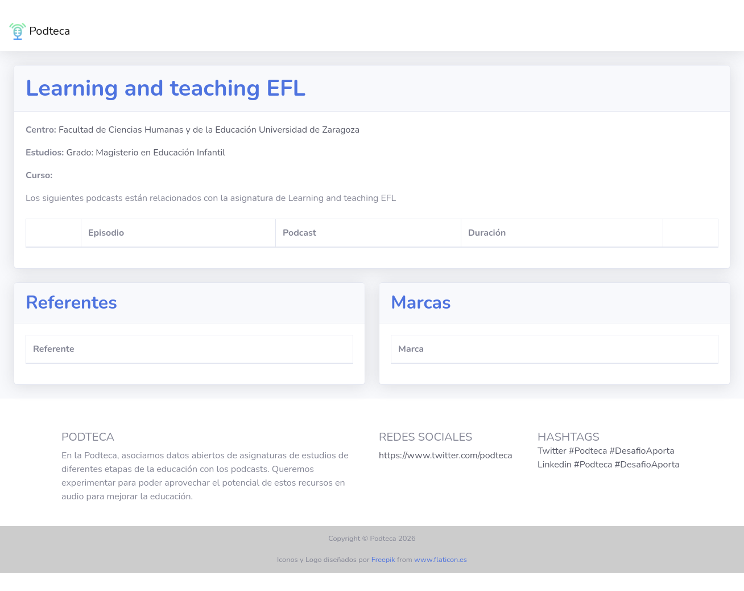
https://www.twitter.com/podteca (445, 455)
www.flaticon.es (440, 560)
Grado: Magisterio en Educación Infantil (145, 152)
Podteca (39, 31)
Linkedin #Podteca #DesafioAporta (609, 464)
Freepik (383, 560)
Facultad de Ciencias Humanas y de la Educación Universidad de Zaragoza (209, 130)
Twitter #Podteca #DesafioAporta (606, 451)
